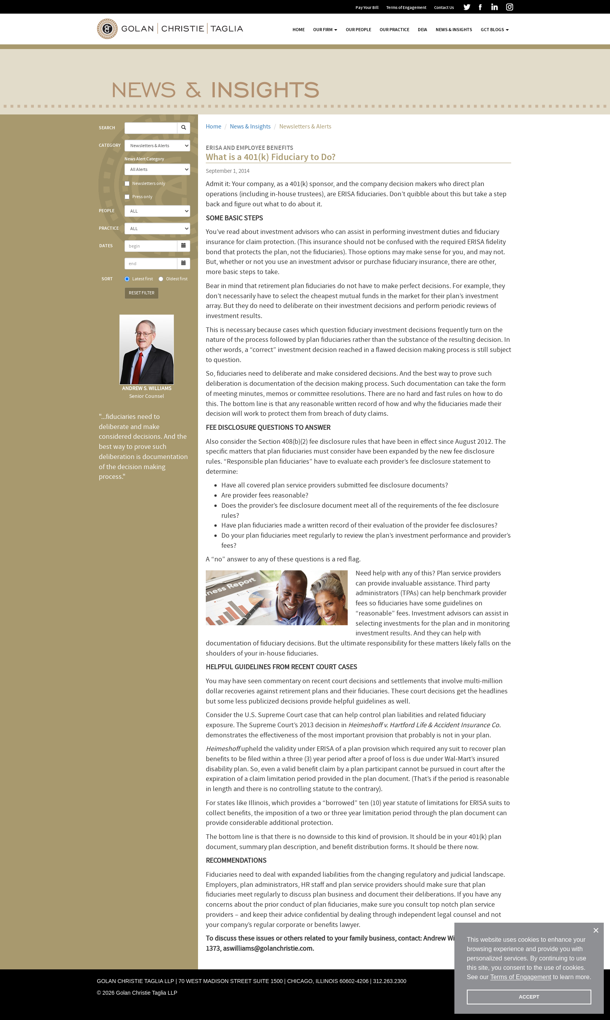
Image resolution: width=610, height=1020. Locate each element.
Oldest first (173, 279)
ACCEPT (529, 997)
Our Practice (394, 29)
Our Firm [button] (325, 29)
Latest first (138, 279)
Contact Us (444, 8)
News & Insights (454, 29)
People (106, 211)
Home (299, 29)
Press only (138, 197)
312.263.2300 (390, 981)
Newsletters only (144, 183)
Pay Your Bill (367, 8)
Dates (106, 246)
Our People (358, 29)
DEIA (422, 29)
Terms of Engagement (406, 8)
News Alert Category (144, 159)
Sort (107, 279)
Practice (109, 228)
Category (109, 145)
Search (107, 128)
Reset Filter (141, 293)
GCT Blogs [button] (495, 29)
